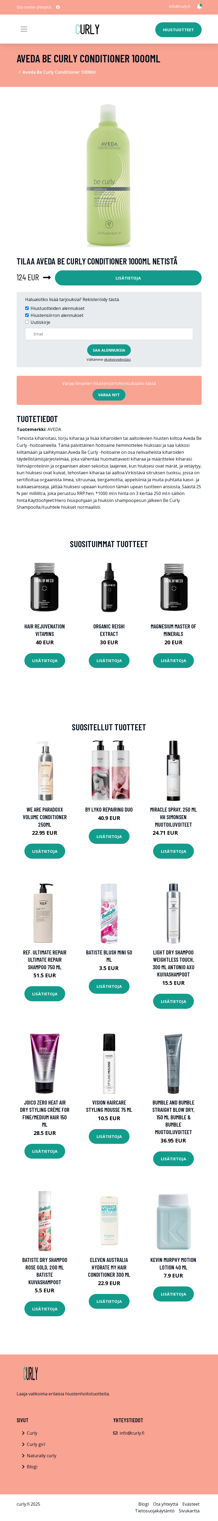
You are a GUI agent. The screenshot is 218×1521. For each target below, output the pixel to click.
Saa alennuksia (109, 350)
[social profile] (58, 7)
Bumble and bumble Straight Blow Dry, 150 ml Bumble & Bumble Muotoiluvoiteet (173, 1117)
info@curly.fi (179, 6)
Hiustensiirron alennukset (57, 315)
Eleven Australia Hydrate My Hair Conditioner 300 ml (109, 1267)
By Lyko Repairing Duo (109, 809)
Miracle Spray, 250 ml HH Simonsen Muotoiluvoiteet (173, 816)
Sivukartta (189, 1511)
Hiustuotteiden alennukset (57, 308)
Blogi (32, 1467)
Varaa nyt (109, 394)
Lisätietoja (128, 278)
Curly (32, 1433)
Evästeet (190, 1504)
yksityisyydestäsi (117, 359)
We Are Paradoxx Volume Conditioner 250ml (45, 816)
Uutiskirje (40, 322)
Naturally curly (41, 1456)
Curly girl (36, 1444)
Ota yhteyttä (165, 1504)
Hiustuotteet (178, 29)
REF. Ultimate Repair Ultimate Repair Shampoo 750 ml (44, 959)
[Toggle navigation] (24, 29)
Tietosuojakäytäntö (155, 1511)
